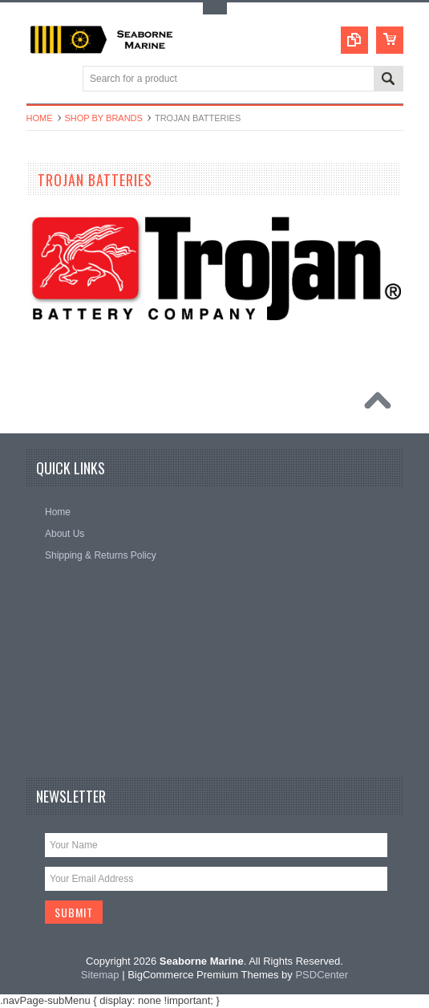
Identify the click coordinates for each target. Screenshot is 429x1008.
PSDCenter (321, 975)
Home (39, 118)
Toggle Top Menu (215, 8)
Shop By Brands (104, 118)
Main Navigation (40, 80)
